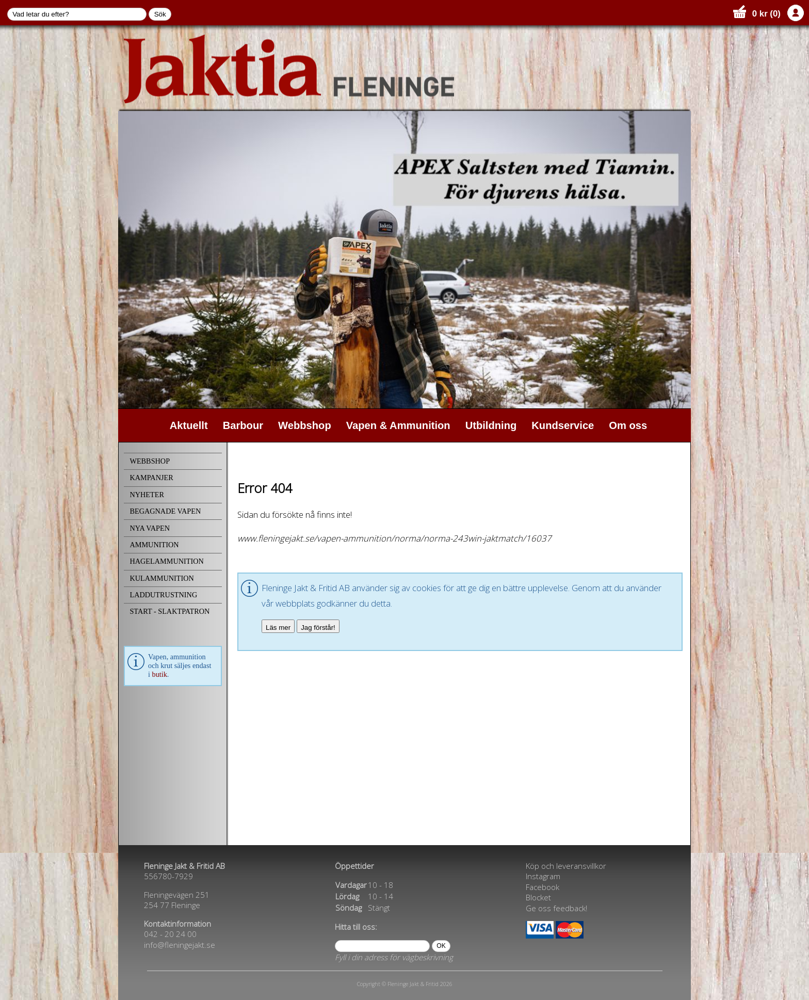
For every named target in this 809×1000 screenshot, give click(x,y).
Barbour (243, 425)
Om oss (628, 425)
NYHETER (147, 494)
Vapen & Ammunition (398, 425)
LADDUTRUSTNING (163, 595)
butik (159, 674)
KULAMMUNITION (161, 578)
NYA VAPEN (150, 528)
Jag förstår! (318, 627)
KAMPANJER (151, 477)
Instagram (543, 876)
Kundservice (562, 425)
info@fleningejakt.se (179, 945)
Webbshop (304, 425)
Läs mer (278, 627)
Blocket (538, 897)
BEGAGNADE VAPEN (165, 511)
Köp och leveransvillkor (566, 866)
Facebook (542, 887)
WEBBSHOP (150, 461)
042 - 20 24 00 (170, 934)
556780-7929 (168, 876)
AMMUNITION (154, 545)
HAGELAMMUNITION (166, 561)
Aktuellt (189, 425)
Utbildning (491, 425)
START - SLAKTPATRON (169, 611)
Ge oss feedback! (556, 908)
